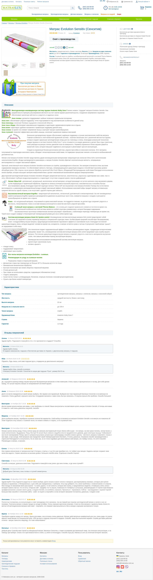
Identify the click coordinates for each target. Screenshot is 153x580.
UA (101, 1)
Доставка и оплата (8, 1)
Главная (4, 23)
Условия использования (48, 564)
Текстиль (5, 569)
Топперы (5, 559)
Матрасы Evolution (21, 23)
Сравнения (82, 559)
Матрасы (11, 23)
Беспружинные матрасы (40, 14)
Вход (54, 541)
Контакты (19, 1)
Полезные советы (29, 1)
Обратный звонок (84, 561)
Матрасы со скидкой (108, 14)
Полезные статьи (46, 561)
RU (104, 1)
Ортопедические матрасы (59, 14)
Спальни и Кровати (8, 566)
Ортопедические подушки (11, 564)
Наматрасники (7, 561)
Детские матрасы (76, 14)
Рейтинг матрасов (43, 1)
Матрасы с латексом (91, 14)
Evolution (76, 33)
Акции (119, 14)
